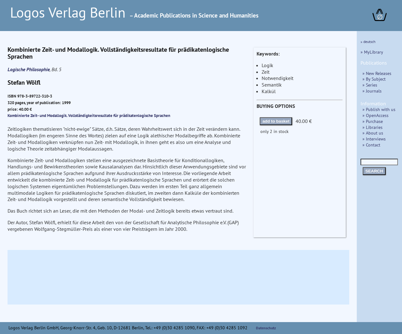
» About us (372, 133)
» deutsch (368, 41)
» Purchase (372, 121)
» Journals (372, 91)
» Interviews (374, 139)
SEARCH (374, 171)
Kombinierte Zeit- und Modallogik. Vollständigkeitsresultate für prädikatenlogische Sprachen (89, 115)
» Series (369, 85)
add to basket (276, 121)
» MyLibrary (372, 52)
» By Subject (374, 79)
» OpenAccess (375, 115)
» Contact (371, 145)
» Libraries (372, 127)
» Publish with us (378, 109)
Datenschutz (266, 328)
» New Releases (376, 73)
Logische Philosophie (29, 69)
